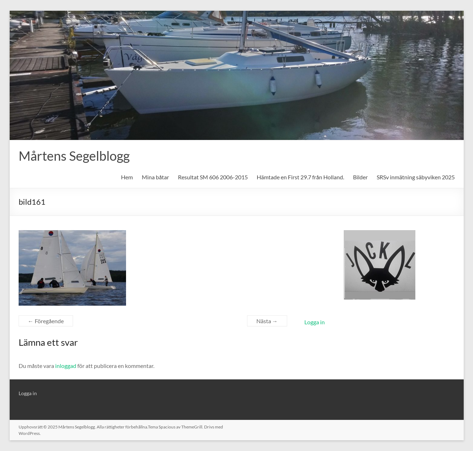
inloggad (65, 365)
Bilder (360, 177)
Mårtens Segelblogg (74, 156)
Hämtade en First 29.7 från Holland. (300, 177)
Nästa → (267, 320)
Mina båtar (155, 177)
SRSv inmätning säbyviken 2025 (416, 177)
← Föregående (46, 320)
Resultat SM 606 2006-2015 (213, 177)
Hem (127, 177)
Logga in (314, 322)
